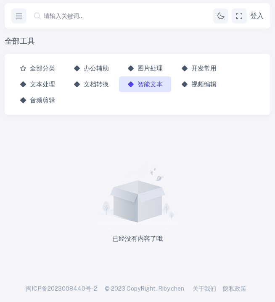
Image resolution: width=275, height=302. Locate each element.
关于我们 (204, 288)
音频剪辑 (37, 100)
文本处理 (37, 84)
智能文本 (145, 84)
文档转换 (91, 84)
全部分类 (37, 68)
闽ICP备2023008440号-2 (61, 288)
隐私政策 (234, 288)
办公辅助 (91, 68)
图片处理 (145, 68)
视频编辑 (199, 84)
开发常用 (199, 68)
